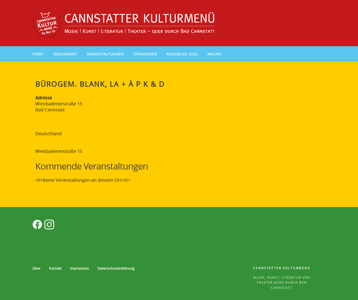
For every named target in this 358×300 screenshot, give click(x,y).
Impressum (79, 268)
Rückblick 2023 (182, 54)
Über (36, 268)
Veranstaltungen (105, 54)
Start (38, 54)
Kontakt (55, 268)
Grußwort (65, 54)
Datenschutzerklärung (115, 268)
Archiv (214, 54)
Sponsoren (145, 54)
